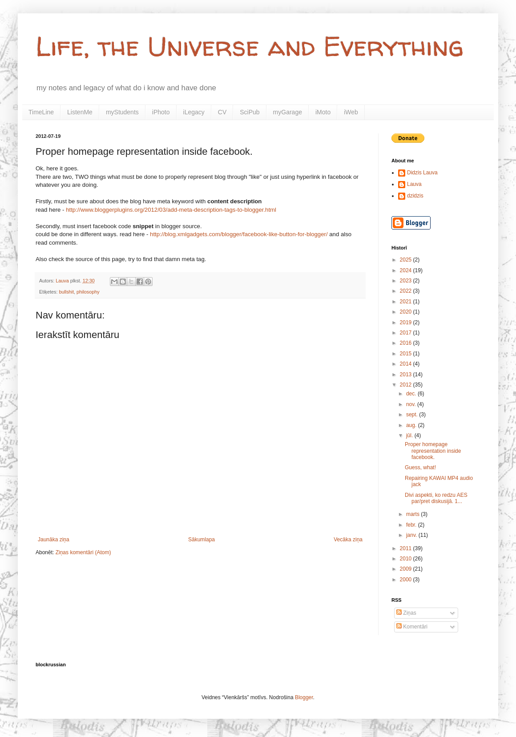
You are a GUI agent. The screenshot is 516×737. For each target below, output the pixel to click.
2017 (406, 333)
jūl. (410, 435)
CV (222, 112)
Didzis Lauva (422, 172)
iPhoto (161, 112)
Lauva (414, 184)
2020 (406, 312)
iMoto (323, 112)
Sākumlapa (201, 539)
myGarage (287, 112)
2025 (406, 260)
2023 (406, 281)
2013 (406, 374)
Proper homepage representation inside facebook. (433, 450)
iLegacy (194, 112)
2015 (406, 353)
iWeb (351, 112)
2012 (406, 385)
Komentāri (411, 627)
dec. (412, 394)
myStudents (122, 112)
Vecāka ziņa (348, 539)
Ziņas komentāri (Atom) (83, 552)
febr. (412, 525)
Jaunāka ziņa (53, 539)
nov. (411, 404)
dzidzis (415, 196)
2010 (406, 559)
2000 (406, 579)
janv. (412, 535)
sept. (412, 414)
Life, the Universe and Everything (250, 46)
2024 (406, 270)
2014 (406, 364)
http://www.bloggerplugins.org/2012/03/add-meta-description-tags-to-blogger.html (171, 209)
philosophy (88, 291)
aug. (412, 425)
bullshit (66, 291)
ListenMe (80, 112)
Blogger (304, 697)
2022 (406, 291)
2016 (406, 343)
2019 (406, 322)
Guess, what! (420, 467)
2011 (406, 548)
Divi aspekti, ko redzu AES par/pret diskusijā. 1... (436, 498)
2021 (406, 301)
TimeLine (41, 112)
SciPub (249, 112)
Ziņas (406, 613)
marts (413, 514)
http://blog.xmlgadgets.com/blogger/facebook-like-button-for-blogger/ (239, 234)
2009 (406, 569)
